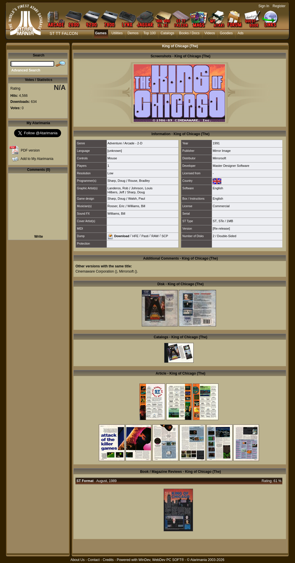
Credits (108, 560)
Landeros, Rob (117, 188)
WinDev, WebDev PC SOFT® (161, 560)
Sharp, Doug (116, 180)
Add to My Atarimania (36, 159)
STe (221, 221)
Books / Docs (189, 33)
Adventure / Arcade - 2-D (124, 143)
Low (110, 173)
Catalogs (167, 33)
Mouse (112, 158)
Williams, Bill (136, 206)
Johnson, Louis (141, 188)
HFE (135, 235)
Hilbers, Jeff (115, 192)
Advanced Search (25, 70)
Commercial (221, 206)
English (218, 188)
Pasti (144, 235)
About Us (77, 560)
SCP (165, 235)
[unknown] (114, 150)
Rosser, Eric (115, 206)
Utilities (117, 33)
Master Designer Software (231, 165)
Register (279, 6)
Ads (241, 33)
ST (215, 221)
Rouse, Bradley (139, 180)
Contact (93, 560)
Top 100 (149, 33)
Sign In (263, 6)
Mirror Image (221, 150)
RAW (154, 235)
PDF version (30, 150)
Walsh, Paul (136, 198)
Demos (133, 33)
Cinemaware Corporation (94, 271)
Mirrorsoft (219, 158)
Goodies (226, 33)
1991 (216, 143)
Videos (210, 33)
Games (101, 33)
